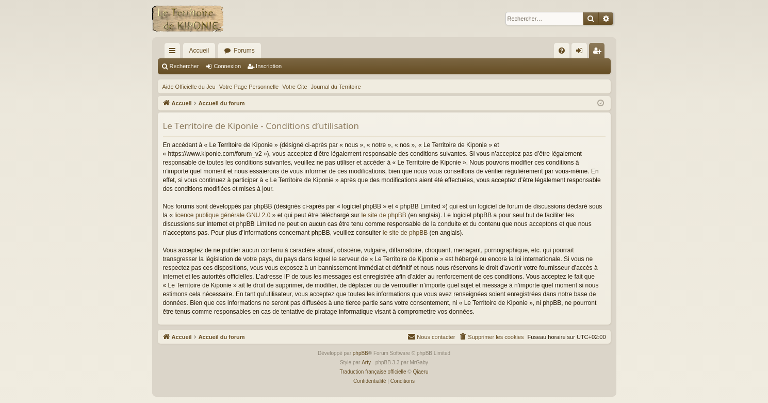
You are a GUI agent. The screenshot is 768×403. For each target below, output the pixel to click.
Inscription (269, 66)
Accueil (199, 50)
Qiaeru (420, 372)
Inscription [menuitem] (598, 52)
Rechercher (184, 66)
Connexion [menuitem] (581, 52)
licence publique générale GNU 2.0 (222, 215)
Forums (244, 50)
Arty (366, 362)
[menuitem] (561, 50)
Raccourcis (174, 52)
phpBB (360, 353)
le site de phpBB (383, 215)
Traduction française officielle (373, 372)
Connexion (227, 66)
